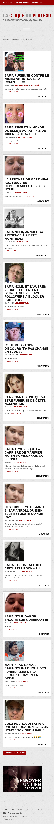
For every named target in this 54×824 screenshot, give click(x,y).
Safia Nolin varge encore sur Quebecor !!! (26, 618)
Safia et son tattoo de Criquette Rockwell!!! (24, 566)
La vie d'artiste (20, 462)
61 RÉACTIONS (43, 148)
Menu (26, 30)
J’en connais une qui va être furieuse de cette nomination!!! (25, 400)
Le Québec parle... (22, 85)
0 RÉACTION (44, 534)
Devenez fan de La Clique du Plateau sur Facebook (22, 2)
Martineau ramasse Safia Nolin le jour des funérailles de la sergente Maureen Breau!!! (25, 671)
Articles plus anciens (14, 752)
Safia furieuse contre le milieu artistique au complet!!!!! (27, 79)
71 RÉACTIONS (43, 314)
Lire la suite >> (12, 91)
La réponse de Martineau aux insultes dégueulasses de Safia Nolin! (27, 184)
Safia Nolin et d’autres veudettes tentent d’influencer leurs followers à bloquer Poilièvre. (25, 293)
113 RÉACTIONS (42, 476)
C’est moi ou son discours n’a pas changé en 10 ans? (26, 348)
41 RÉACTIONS (43, 366)
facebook (41, 810)
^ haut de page (32, 810)
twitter (49, 810)
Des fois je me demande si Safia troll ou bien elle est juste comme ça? (25, 512)
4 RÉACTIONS (43, 693)
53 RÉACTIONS (43, 585)
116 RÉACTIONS (42, 255)
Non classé (34, 85)
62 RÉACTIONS (43, 745)
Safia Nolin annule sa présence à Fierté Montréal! (24, 235)
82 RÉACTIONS (43, 96)
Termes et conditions (10, 816)
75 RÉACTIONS (43, 201)
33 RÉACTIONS (43, 418)
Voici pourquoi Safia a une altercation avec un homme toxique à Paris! (26, 727)
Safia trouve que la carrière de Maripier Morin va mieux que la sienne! (24, 454)
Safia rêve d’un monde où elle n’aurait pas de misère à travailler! (25, 131)
